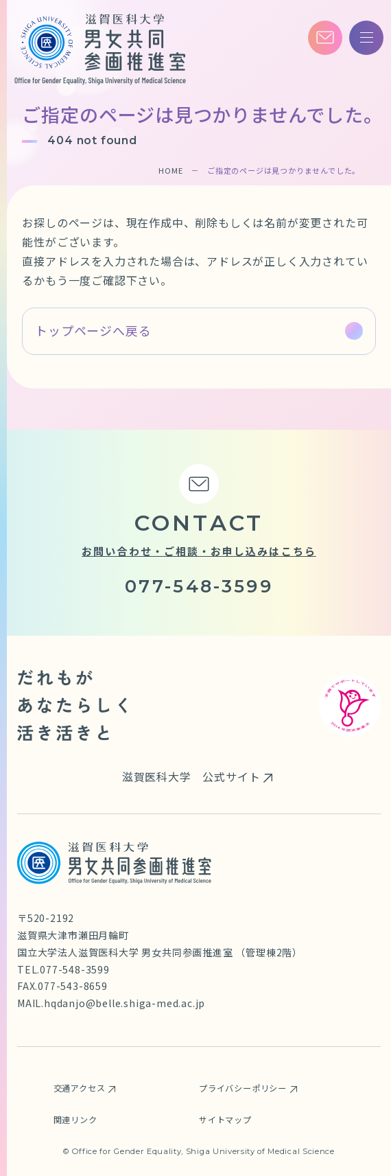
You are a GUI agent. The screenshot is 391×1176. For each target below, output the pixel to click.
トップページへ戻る (93, 330)
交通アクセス (80, 1088)
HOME (170, 170)
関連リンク (75, 1120)
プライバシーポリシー (243, 1088)
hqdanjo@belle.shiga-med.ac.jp (124, 1003)
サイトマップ (225, 1120)
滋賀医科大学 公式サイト (191, 776)
